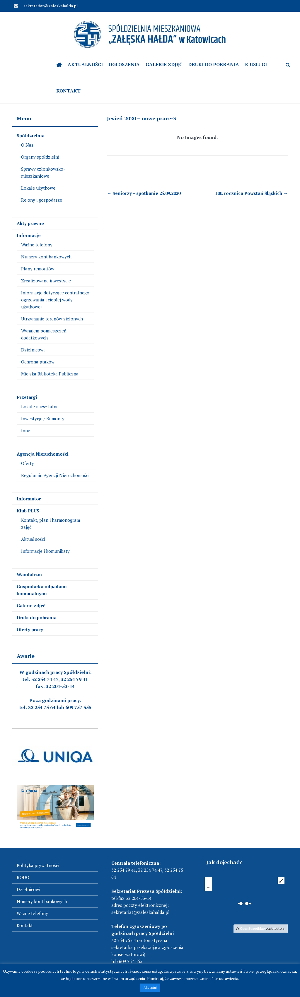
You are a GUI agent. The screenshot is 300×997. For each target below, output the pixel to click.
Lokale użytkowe (38, 188)
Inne (25, 430)
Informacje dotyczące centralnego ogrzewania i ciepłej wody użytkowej (55, 300)
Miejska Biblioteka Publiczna (50, 374)
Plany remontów (37, 269)
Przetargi (27, 397)
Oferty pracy (30, 629)
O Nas (27, 145)
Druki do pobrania (213, 64)
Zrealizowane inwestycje (46, 281)
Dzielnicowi (33, 350)
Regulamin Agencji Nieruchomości (55, 475)
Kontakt (68, 90)
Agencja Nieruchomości (43, 454)
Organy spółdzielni (40, 157)
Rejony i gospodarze (41, 200)
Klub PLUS (28, 511)
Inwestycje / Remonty (42, 418)
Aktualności (85, 64)
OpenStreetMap (252, 928)
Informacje (29, 235)
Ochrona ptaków (37, 362)
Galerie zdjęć (164, 64)
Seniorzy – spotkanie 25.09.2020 (143, 193)
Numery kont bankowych (46, 257)
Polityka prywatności (38, 865)
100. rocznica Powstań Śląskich (251, 193)
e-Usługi (256, 64)
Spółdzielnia (31, 135)
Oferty (27, 463)
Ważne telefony (36, 245)
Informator (29, 499)
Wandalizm (29, 574)
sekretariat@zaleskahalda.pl (50, 5)
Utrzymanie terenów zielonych (52, 319)
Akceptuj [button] (150, 988)
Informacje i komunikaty (45, 551)
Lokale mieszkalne (40, 406)
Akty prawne (30, 223)
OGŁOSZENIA (124, 64)
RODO (23, 877)
